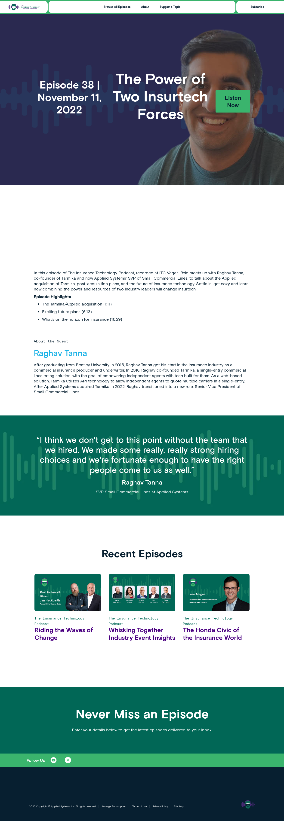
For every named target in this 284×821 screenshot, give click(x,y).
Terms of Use (139, 806)
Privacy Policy (160, 806)
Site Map (179, 806)
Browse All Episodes (117, 6)
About (145, 6)
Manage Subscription (114, 806)
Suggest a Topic (170, 6)
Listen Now (233, 101)
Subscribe (257, 6)
